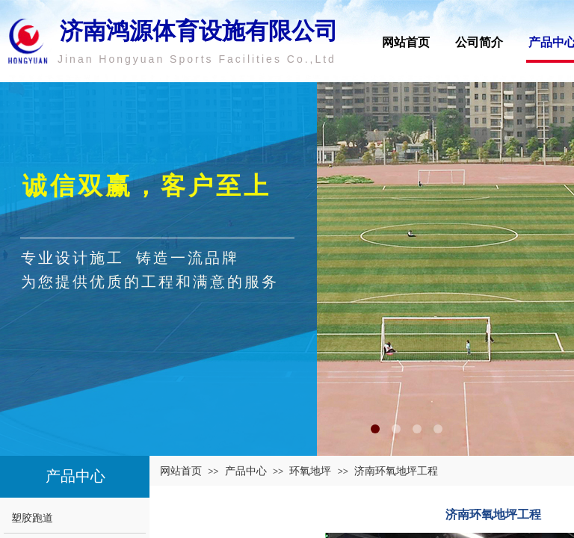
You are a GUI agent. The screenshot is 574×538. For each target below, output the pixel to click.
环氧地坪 (310, 471)
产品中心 (246, 471)
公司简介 (479, 42)
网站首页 (406, 42)
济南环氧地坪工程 (396, 471)
